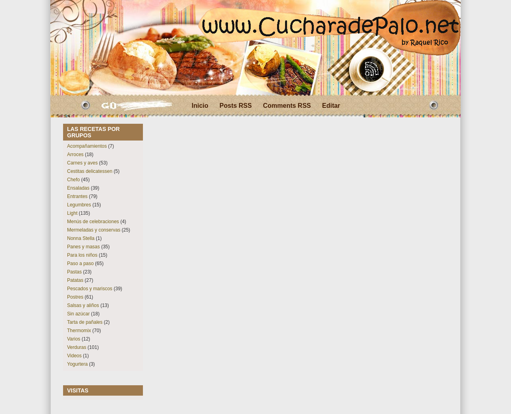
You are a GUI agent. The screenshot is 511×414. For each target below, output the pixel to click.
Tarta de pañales (85, 322)
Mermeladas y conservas (93, 230)
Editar (331, 105)
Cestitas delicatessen (89, 171)
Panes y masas (83, 247)
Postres (75, 297)
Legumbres (79, 205)
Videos (74, 356)
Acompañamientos (87, 146)
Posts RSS (236, 105)
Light (72, 213)
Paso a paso (80, 263)
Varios (73, 339)
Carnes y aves (82, 163)
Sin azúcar (78, 314)
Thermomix (79, 330)
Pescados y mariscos (89, 288)
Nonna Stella (81, 238)
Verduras (76, 347)
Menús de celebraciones (93, 221)
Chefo (73, 179)
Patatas (75, 280)
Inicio (200, 105)
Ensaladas (78, 188)
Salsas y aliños (83, 305)
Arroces (75, 154)
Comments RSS (287, 105)
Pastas (74, 272)
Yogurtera (77, 364)
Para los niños (82, 255)
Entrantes (77, 196)
